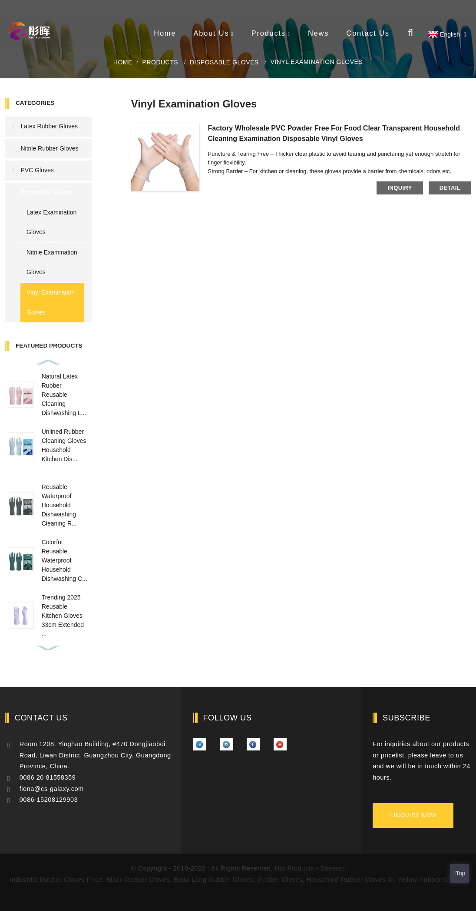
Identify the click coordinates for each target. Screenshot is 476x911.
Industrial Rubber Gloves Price (56, 879)
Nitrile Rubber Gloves (49, 148)
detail (450, 187)
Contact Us (368, 33)
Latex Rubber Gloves (49, 126)
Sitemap (332, 868)
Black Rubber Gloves (138, 879)
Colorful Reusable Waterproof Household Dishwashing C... (64, 560)
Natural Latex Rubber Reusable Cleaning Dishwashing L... (64, 394)
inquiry (399, 187)
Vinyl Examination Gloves (316, 61)
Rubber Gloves (280, 879)
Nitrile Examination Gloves (51, 262)
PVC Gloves (36, 170)
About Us (214, 33)
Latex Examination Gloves (51, 222)
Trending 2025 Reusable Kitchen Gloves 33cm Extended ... (63, 615)
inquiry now (415, 815)
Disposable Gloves (224, 62)
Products (271, 33)
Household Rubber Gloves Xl (350, 879)
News (318, 33)
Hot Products (294, 868)
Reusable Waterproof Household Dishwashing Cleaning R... (59, 505)
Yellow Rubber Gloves (431, 879)
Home (165, 33)
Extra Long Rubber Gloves (214, 879)
